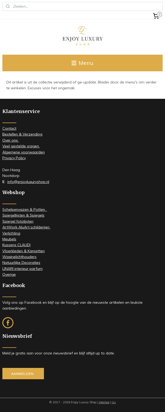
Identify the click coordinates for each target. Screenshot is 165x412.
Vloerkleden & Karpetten (23, 251)
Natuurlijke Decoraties (21, 262)
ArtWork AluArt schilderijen (26, 227)
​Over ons (10, 140)
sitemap (103, 402)
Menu (82, 62)
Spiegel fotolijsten (17, 221)
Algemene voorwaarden (23, 152)
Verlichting (11, 233)
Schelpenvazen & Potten (24, 209)
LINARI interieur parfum (22, 268)
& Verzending (30, 134)
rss (114, 402)
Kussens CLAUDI (16, 244)
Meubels (9, 239)
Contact (9, 128)
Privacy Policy (14, 158)
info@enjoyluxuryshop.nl (28, 181)
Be (4, 134)
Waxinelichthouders (19, 256)
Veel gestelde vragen (21, 146)
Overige (9, 274)
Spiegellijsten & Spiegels (23, 215)
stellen (12, 134)
